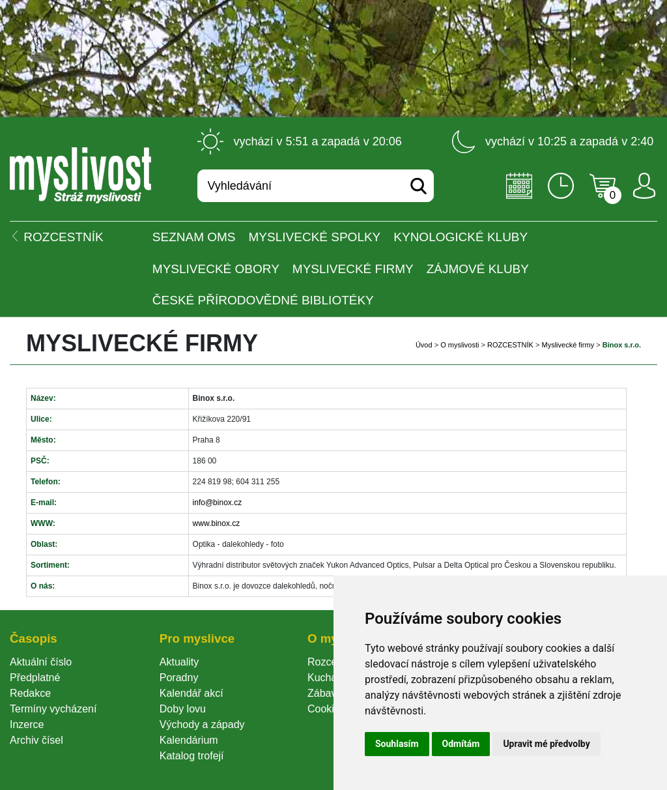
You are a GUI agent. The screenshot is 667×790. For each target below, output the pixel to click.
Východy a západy (202, 724)
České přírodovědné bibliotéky (263, 300)
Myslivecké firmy (353, 269)
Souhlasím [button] (397, 744)
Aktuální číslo (41, 661)
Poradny (179, 677)
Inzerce (27, 724)
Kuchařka (329, 677)
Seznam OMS (194, 237)
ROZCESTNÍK (510, 345)
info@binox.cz (217, 502)
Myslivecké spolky (315, 237)
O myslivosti (459, 345)
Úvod (424, 345)
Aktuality (179, 661)
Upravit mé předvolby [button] (546, 744)
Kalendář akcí (191, 693)
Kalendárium (189, 740)
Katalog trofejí (192, 755)
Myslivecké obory (215, 269)
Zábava (324, 693)
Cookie (326, 708)
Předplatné (35, 677)
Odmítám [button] (461, 744)
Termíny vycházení (53, 708)
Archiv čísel (36, 740)
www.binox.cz (216, 523)
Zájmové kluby (478, 269)
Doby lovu (183, 708)
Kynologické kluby (460, 237)
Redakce (30, 693)
